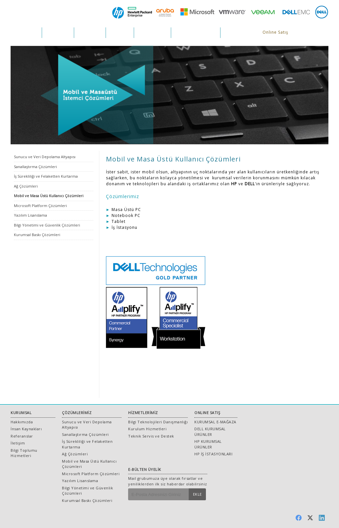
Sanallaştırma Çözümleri (35, 166)
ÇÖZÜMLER (58, 32)
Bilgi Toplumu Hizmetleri (24, 453)
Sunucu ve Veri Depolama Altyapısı (44, 156)
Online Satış (275, 32)
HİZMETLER (90, 32)
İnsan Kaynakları (26, 428)
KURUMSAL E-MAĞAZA (215, 421)
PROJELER (120, 32)
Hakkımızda (22, 421)
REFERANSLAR (152, 32)
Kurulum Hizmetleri (147, 428)
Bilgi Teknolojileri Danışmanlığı (158, 421)
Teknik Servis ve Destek (151, 436)
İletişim (18, 442)
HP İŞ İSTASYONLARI (213, 453)
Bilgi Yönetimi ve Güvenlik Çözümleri (47, 225)
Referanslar (22, 436)
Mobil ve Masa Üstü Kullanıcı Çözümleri (48, 195)
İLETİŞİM (233, 32)
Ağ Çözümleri (26, 186)
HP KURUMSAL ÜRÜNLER (208, 444)
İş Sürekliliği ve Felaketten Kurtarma (46, 176)
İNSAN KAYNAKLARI (195, 32)
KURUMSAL (26, 32)
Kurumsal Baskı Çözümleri (37, 234)
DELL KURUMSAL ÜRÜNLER (210, 431)
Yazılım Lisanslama (30, 215)
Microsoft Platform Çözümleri (40, 205)
